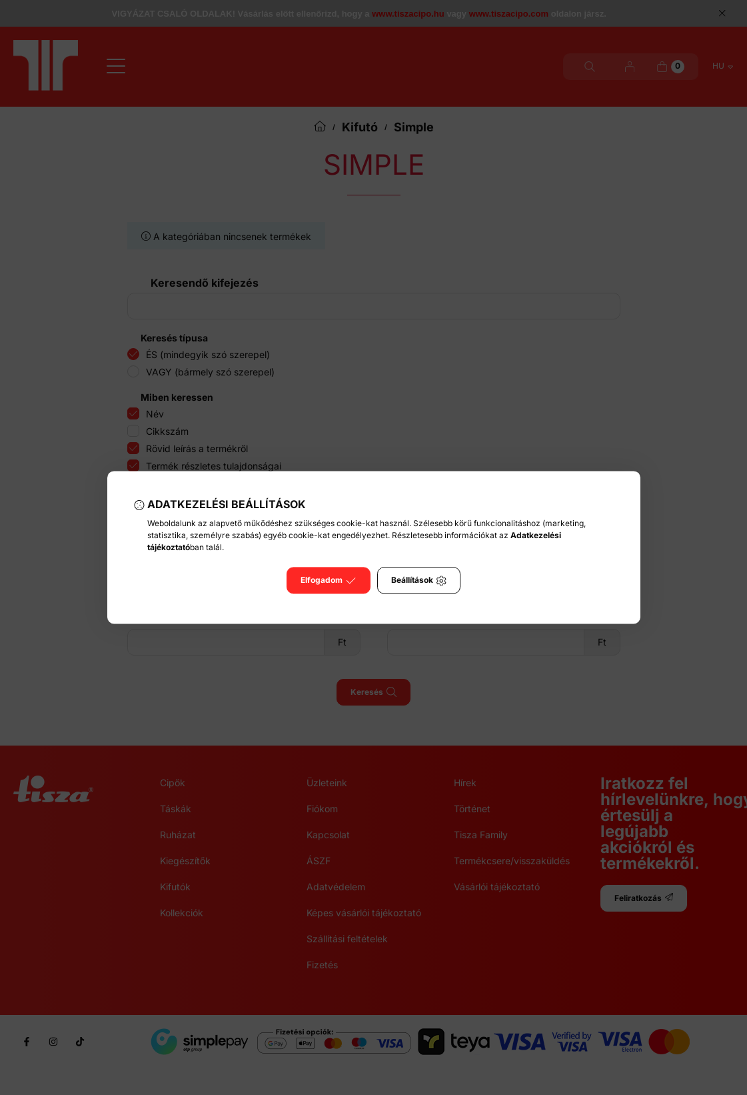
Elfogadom (328, 581)
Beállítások (418, 581)
